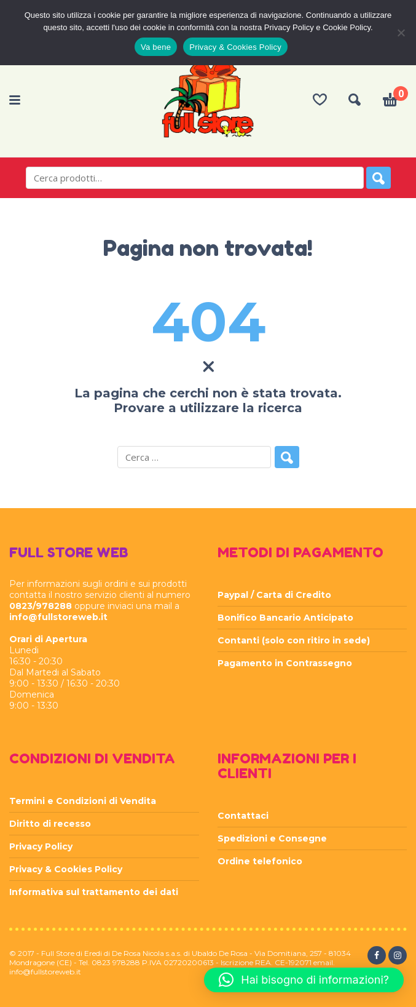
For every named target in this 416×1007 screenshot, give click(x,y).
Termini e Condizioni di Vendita (82, 800)
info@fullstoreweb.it (58, 617)
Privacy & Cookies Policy (65, 869)
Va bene (156, 47)
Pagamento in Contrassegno (285, 663)
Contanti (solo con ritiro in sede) (294, 640)
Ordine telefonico (260, 861)
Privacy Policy (41, 846)
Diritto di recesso (50, 823)
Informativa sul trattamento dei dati (93, 892)
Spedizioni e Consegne (272, 838)
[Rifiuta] (400, 32)
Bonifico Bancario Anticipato (285, 617)
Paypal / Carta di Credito (274, 594)
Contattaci (243, 815)
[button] (304, 980)
